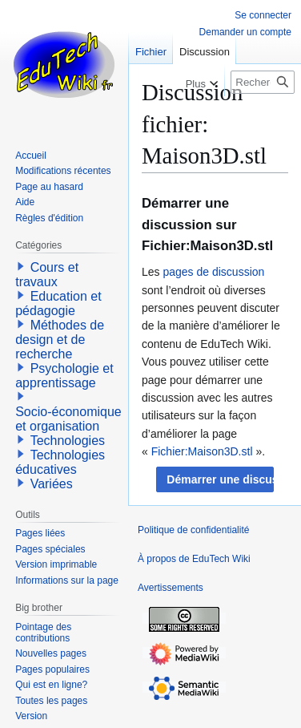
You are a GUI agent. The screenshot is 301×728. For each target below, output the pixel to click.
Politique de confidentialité (193, 530)
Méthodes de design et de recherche (59, 339)
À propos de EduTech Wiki (194, 558)
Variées (51, 484)
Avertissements (170, 587)
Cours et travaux (46, 275)
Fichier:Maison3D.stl (202, 451)
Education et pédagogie (58, 303)
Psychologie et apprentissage (64, 376)
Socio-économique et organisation (68, 419)
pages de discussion (213, 271)
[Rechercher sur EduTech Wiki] (263, 82)
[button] (214, 479)
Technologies (67, 440)
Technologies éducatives (60, 462)
